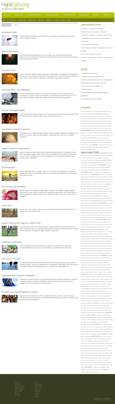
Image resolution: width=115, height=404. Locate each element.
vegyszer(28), (88, 360)
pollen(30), (110, 298)
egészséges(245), (104, 152)
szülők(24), (91, 331)
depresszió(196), (108, 142)
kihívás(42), (103, 236)
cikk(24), (111, 135)
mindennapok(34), (103, 269)
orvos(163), (87, 288)
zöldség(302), (106, 369)
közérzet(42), (110, 248)
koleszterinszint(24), (97, 241)
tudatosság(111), (105, 348)
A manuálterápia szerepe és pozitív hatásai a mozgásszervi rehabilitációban (95, 40)
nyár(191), (97, 281)
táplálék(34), (83, 336)
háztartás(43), (99, 210)
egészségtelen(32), (104, 155)
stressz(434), (92, 314)
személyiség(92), (84, 322)
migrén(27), (98, 269)
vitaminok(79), (99, 367)
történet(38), (87, 348)
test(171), (93, 343)
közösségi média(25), (94, 250)
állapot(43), (83, 116)
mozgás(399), (84, 274)
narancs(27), (83, 279)
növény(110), (93, 281)
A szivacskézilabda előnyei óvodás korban (91, 99)
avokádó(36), (110, 123)
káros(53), (98, 231)
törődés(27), (83, 348)
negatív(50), (97, 279)
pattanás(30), (91, 298)
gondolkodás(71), (105, 193)
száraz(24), (98, 319)
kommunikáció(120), (108, 241)
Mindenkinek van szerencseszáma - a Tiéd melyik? (94, 32)
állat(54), (86, 116)
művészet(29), (83, 276)
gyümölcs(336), (104, 203)
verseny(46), (95, 362)
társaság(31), (83, 338)
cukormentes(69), (84, 142)
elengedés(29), (89, 160)
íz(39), (97, 224)
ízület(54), (110, 224)
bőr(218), (106, 132)
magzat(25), (106, 260)
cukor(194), (96, 140)
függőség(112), (88, 191)
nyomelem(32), (109, 281)
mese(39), (92, 269)
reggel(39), (107, 305)
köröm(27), (96, 248)
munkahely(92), (105, 274)
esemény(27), (98, 169)
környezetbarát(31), (84, 248)
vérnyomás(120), (89, 362)
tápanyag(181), (105, 334)
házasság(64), (83, 210)
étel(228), (106, 169)
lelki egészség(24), (110, 255)
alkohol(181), (100, 113)
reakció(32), (85, 305)
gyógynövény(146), (89, 200)
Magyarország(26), (102, 260)
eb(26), (94, 147)
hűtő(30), (85, 217)
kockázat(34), (111, 238)
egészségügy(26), (110, 155)
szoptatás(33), (96, 329)
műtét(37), (109, 274)
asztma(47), (103, 123)
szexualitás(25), (105, 324)
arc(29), (82, 123)
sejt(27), (96, 310)
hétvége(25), (108, 210)
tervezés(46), (89, 343)
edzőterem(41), (94, 149)
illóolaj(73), (83, 219)
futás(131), (108, 188)
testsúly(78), (103, 343)
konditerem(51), (89, 243)
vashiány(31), (96, 357)
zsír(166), (87, 372)
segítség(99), (92, 310)
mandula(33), (83, 262)
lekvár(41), (99, 255)
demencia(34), (102, 142)
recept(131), (89, 305)
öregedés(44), (93, 293)
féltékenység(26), (102, 179)
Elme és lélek (84, 15)
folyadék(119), (100, 186)
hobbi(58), (100, 212)
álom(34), (85, 118)
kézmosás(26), (88, 236)
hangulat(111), (83, 207)
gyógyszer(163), (96, 200)
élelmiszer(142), (84, 160)
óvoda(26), (101, 288)
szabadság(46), (105, 317)
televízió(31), (83, 341)
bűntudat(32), (89, 135)
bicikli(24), (102, 130)
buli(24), (86, 135)
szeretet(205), (90, 324)
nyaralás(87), (102, 281)
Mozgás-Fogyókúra (34, 15)
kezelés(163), (83, 236)
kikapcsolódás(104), (108, 236)
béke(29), (86, 128)
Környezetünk (21, 20)
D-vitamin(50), (89, 142)
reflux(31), (93, 305)
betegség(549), (86, 130)
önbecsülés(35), (83, 291)
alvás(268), (89, 118)
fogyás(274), (108, 184)
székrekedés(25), (107, 319)
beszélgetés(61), (105, 128)
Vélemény (57, 20)
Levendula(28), (89, 257)
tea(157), (91, 338)
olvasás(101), (99, 286)
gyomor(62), (111, 200)
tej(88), (98, 338)
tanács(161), (83, 334)
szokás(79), (83, 329)
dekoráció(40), (97, 142)
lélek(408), (104, 255)
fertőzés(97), (91, 181)
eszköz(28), (102, 169)
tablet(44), (100, 331)
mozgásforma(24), (91, 274)
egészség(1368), (90, 152)
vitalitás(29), (83, 367)
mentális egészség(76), (109, 267)
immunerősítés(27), (88, 219)
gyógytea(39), (101, 200)
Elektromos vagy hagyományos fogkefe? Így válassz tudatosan (97, 80)
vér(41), (96, 360)
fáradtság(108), (87, 176)
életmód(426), (108, 160)
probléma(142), (99, 300)
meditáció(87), (101, 262)
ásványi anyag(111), (90, 123)
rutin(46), (82, 310)
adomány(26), (93, 111)
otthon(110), (98, 288)
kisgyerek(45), (93, 238)
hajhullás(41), (99, 205)
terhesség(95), (97, 341)
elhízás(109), (98, 162)
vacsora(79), (92, 355)
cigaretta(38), (108, 135)
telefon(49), (109, 338)
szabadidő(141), (100, 317)
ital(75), (92, 224)
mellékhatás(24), (83, 267)
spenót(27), (95, 312)
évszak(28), (83, 174)
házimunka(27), (95, 210)
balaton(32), (95, 125)
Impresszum (97, 398)
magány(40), (107, 257)
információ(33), (83, 222)
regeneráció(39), (98, 305)
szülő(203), (87, 331)
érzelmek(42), (83, 169)
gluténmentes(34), (91, 193)
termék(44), (101, 341)
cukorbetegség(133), (108, 140)
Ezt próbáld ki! (11, 20)
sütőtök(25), (95, 317)
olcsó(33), (91, 286)
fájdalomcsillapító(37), (102, 174)
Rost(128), (107, 307)
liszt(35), (99, 257)
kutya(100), (99, 253)
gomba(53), (96, 193)
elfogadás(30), (94, 162)
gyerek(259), (97, 195)
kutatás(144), (94, 253)
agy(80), (100, 111)
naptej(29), (111, 276)
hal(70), (102, 205)
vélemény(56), (93, 360)
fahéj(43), (90, 174)
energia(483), (102, 165)
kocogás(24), (83, 241)
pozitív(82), (89, 300)
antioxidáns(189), (84, 121)
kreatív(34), (105, 250)
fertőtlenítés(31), (86, 181)
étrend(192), (91, 172)
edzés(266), (89, 149)
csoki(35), (106, 137)
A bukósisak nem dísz (86, 89)
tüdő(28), (101, 350)
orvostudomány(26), (93, 288)
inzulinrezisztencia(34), (104, 222)
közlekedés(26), (83, 250)
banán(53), (102, 125)
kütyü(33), (106, 253)
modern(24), (88, 272)
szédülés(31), (102, 319)
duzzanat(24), (86, 147)
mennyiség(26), (92, 267)
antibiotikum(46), (110, 118)
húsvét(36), (82, 217)
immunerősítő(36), (93, 219)
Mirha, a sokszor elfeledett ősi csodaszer (91, 54)
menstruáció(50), (98, 267)
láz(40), (85, 255)
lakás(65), (109, 253)
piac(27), (98, 298)
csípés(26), (103, 137)
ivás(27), (94, 224)
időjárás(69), (104, 217)
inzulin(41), (99, 222)
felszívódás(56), (96, 179)
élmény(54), (106, 162)
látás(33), (82, 255)
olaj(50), (82, 286)
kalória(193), (83, 229)
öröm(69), (97, 293)
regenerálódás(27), (103, 305)
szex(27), (101, 324)
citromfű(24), (89, 137)
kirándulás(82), (88, 238)
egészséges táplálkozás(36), (89, 155)
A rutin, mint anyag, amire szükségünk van (92, 86)
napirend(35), (99, 276)
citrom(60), (85, 137)
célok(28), (104, 135)
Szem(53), (111, 319)
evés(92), (109, 172)
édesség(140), (83, 149)
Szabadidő (49, 20)
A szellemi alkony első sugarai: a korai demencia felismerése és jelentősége (97, 49)
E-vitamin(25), (90, 147)
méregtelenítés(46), (87, 269)
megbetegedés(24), (106, 262)
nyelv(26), (106, 281)
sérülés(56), (100, 310)
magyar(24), (97, 260)
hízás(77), (97, 212)
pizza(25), (106, 298)
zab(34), (86, 369)
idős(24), (107, 217)
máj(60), (109, 260)
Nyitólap (7, 15)
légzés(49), (91, 255)
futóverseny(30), (83, 191)
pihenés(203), (102, 298)
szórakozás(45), (100, 329)
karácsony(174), (84, 231)
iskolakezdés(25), (88, 224)
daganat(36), (93, 142)
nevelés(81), (110, 279)
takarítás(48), (104, 331)
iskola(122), (83, 224)
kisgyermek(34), (98, 238)
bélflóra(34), (90, 128)
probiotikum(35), (93, 300)
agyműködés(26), (104, 111)
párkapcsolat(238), (85, 298)
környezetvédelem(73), (91, 248)
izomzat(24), (107, 224)
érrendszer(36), (96, 167)
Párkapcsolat (32, 20)
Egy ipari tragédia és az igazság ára (90, 44)
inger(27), (87, 222)
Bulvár (69, 20)
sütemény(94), (86, 317)
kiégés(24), (92, 236)
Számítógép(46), (94, 319)
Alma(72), (104, 116)
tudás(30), (96, 348)
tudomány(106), (84, 350)
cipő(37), (82, 137)
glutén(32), (86, 193)
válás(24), (95, 355)
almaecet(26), (108, 116)
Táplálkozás (18, 15)
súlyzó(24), (82, 317)
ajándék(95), (109, 111)
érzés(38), (94, 169)
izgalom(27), (100, 224)
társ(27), (105, 336)
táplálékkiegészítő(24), (88, 336)
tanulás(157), (94, 334)
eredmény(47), (89, 167)
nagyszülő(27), (87, 276)
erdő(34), (85, 167)
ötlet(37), (108, 293)
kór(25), (106, 243)
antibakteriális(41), (104, 118)
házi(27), (87, 210)
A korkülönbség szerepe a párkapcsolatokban (92, 76)
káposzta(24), (107, 229)
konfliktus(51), (94, 243)
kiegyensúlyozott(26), (97, 236)
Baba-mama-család (52, 15)
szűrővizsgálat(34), (96, 331)
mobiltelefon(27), (83, 272)
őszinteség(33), (104, 293)
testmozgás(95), (98, 343)
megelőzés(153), (84, 264)
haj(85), (91, 205)
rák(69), (82, 305)
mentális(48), (103, 267)
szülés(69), (83, 331)
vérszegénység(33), (100, 362)
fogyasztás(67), (83, 186)
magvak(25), (93, 260)
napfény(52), (95, 276)
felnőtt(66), (92, 179)
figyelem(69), (104, 181)
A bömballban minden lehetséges (89, 73)
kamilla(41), (92, 229)
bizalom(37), (110, 130)
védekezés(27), (100, 357)
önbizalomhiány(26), (95, 291)
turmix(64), (95, 350)
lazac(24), (87, 255)
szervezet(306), (96, 324)
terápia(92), (92, 341)
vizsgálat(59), (83, 369)
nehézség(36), (101, 279)
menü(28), (82, 269)
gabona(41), (104, 191)
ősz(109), (100, 293)
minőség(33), (108, 269)
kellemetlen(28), (109, 231)
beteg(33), (109, 128)
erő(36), (92, 167)
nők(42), (89, 281)
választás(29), (100, 355)
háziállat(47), (90, 210)
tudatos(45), (100, 348)
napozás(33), (103, 276)
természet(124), (106, 341)
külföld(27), (103, 253)
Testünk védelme (69, 15)
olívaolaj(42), (95, 286)
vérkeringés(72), (83, 362)
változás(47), (104, 355)
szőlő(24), (111, 329)
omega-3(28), (104, 286)
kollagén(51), (102, 241)
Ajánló (63, 20)
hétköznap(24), (104, 210)
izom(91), (103, 224)
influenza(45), (109, 219)
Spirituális (41, 20)
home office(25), (104, 212)
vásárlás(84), (91, 357)
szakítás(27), (89, 319)
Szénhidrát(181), (94, 322)
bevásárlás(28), (98, 130)
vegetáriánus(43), (83, 360)
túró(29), (98, 350)
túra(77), (91, 350)
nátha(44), (93, 279)
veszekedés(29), (108, 362)
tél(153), (105, 338)
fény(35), (110, 179)
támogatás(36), (108, 331)
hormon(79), (109, 212)
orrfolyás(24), (83, 288)
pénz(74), (94, 298)
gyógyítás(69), (109, 198)
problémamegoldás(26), (105, 300)
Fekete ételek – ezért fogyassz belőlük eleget (92, 28)
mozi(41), (95, 274)
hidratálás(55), (86, 212)
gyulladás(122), (88, 203)
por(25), (86, 300)
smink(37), (82, 312)
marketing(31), (87, 262)
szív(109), (94, 326)
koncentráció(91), (84, 243)
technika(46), (95, 338)
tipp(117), (88, 345)
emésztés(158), (91, 165)
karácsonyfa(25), (90, 231)
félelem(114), (83, 179)
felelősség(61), (88, 179)
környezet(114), (109, 245)
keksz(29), (105, 231)
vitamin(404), (88, 367)
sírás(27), (110, 310)
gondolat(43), (100, 193)
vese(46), (104, 362)
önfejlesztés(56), (105, 291)
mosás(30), (100, 272)
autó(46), (106, 123)
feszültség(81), (96, 181)
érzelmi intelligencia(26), (89, 169)
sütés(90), (91, 317)
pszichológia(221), (96, 303)
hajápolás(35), (95, 205)
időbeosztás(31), (99, 217)
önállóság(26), (110, 288)
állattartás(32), (89, 116)
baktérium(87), (90, 125)
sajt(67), (85, 310)
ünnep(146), (87, 355)
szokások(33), (87, 329)
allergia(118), (94, 116)
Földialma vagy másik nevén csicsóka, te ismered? (94, 83)
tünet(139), (105, 350)
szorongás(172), (106, 329)
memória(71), (88, 267)
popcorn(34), (83, 300)
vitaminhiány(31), (94, 367)
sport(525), (109, 312)
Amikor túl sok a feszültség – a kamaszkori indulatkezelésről (96, 35)
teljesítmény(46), (87, 341)
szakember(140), (84, 319)
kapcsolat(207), (101, 229)
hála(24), (105, 205)
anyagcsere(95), (94, 121)
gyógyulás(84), (106, 200)
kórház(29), (109, 243)
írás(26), (109, 222)
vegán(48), (109, 357)
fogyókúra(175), (89, 186)
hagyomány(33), (87, 205)
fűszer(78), (96, 191)
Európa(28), (106, 172)
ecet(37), (99, 147)
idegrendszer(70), (90, 217)
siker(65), (107, 310)
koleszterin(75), (91, 241)
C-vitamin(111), (94, 135)
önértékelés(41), (100, 291)
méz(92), (95, 269)
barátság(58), (83, 128)
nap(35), (91, 276)
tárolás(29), (102, 336)
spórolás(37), (104, 312)
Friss (3, 20)
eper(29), (82, 167)
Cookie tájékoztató (106, 398)
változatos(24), (108, 355)
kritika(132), (86, 253)
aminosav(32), (99, 118)
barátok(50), (110, 125)
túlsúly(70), (88, 350)
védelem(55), (105, 357)
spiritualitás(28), (99, 312)
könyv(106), (96, 245)
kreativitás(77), (109, 250)
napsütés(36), (107, 276)
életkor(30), (97, 160)
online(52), (107, 286)
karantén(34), (94, 231)
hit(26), (94, 212)
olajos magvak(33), (87, 286)
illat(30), (110, 217)
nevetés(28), (83, 281)
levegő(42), (83, 257)
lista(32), (96, 257)
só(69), (85, 312)
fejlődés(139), (106, 176)
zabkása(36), (90, 369)
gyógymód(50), (83, 200)
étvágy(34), (102, 172)
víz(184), (104, 367)
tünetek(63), (109, 350)
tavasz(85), (87, 338)
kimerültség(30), (83, 238)
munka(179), (99, 274)
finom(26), (111, 181)
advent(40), (97, 111)
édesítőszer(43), (106, 147)
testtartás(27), (107, 343)
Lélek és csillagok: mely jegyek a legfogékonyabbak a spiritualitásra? (94, 94)
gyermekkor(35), (95, 198)
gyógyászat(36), (104, 198)
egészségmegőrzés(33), (97, 155)
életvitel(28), (90, 162)
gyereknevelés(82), (84, 198)
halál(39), (108, 205)
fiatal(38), (100, 181)
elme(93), (103, 162)
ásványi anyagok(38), (97, 123)
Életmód (96, 15)
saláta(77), (88, 310)
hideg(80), (82, 212)
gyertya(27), (100, 198)
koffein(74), (87, 241)
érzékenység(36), (101, 167)
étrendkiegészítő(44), (97, 172)
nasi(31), (86, 279)
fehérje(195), (92, 176)
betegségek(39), (93, 130)
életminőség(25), (101, 160)
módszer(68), (92, 272)
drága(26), (82, 147)
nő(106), (86, 281)
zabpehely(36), (94, 369)
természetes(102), (84, 343)
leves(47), (93, 257)
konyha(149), (103, 243)
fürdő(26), (92, 191)
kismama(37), (103, 238)
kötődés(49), (100, 248)
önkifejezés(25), (88, 293)
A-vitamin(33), (83, 111)
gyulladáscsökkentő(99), (95, 203)
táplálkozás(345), (96, 336)
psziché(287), (88, 303)
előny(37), (110, 162)
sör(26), (91, 312)
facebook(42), (87, 174)
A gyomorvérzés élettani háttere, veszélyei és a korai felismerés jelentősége (97, 59)
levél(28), (86, 257)
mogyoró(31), (96, 272)
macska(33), (103, 257)
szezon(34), (110, 324)
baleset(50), (99, 125)
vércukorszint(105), (105, 360)
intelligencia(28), (91, 222)
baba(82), (86, 125)
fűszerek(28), (100, 191)
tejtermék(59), (101, 338)
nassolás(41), (90, 279)
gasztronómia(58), (109, 191)
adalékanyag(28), (88, 111)
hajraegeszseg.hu (98, 399)
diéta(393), (95, 144)
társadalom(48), (109, 336)
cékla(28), (98, 135)
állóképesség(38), (99, 116)
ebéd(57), (96, 147)
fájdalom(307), (95, 174)
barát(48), (106, 125)
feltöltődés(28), (107, 179)
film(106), (107, 181)
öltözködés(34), (105, 288)
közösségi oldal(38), (100, 250)
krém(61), (82, 253)
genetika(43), (83, 193)
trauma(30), (90, 348)
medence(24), (96, 262)
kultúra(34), (90, 253)
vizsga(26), (107, 367)
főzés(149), (101, 188)
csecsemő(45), (99, 137)
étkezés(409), (84, 172)
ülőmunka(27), (83, 355)
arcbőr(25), (85, 123)
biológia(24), (106, 130)
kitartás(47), (107, 238)
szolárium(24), (91, 329)
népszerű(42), (106, 279)
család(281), (94, 137)
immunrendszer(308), (101, 219)
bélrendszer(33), (94, 128)
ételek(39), (110, 169)
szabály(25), (109, 317)
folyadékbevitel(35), (106, 186)
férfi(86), (82, 181)
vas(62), (88, 357)
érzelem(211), (107, 167)
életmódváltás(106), (84, 162)
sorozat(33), (88, 312)
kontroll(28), (98, 243)
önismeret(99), (83, 293)
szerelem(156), (84, 324)
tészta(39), (111, 343)
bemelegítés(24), (99, 128)
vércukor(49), (100, 360)
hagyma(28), (83, 205)
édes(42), (102, 147)
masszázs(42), (92, 262)
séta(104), (103, 310)
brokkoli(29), (83, 135)
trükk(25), (93, 348)
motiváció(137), (108, 272)
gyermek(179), (90, 198)
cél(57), (101, 135)
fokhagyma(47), (94, 186)
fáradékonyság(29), (109, 174)
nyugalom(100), (83, 284)
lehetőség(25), (95, 255)
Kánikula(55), (96, 229)
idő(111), (95, 217)
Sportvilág (107, 15)
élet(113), (93, 160)
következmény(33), (105, 248)
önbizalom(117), (89, 291)
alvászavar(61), (94, 118)
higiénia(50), (91, 212)
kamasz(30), (88, 229)
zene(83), (101, 369)
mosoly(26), (104, 272)
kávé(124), (102, 231)
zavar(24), (98, 369)
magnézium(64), (88, 260)
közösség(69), (88, 250)
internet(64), (96, 222)
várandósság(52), (84, 357)
